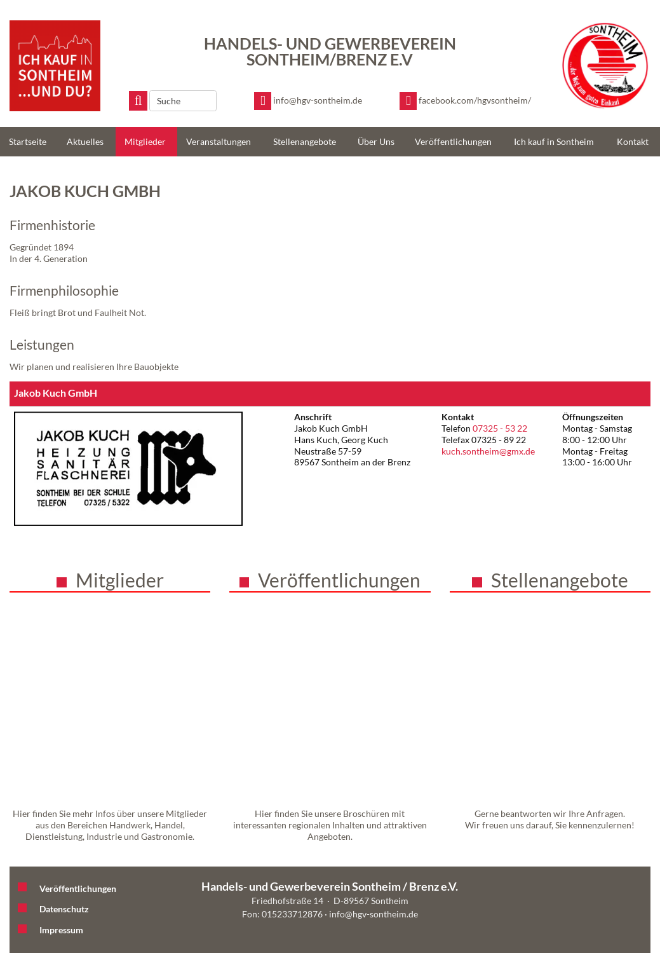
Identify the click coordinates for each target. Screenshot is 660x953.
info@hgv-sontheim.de (373, 913)
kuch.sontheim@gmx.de (488, 451)
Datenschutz (64, 908)
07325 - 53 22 (500, 428)
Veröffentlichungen (453, 141)
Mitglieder (145, 141)
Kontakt (633, 141)
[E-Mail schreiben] (308, 101)
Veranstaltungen (218, 141)
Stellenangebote (304, 141)
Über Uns (376, 141)
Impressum (61, 929)
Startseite (27, 141)
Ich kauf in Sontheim (554, 141)
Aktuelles (85, 141)
